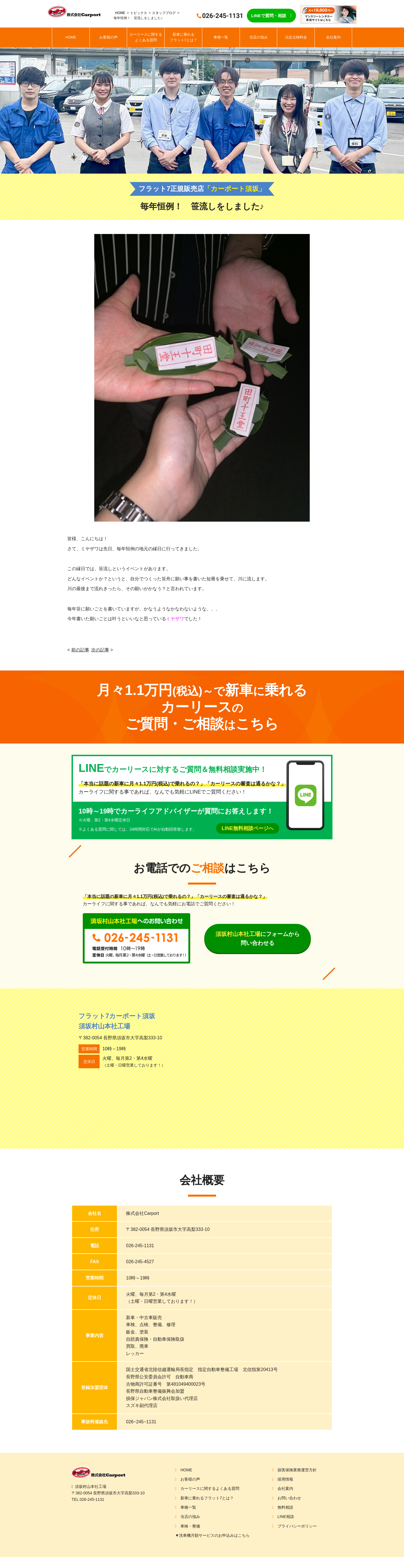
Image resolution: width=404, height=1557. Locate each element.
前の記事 (80, 649)
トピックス (138, 13)
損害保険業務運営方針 (297, 1470)
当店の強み (258, 37)
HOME (120, 13)
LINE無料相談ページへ (248, 828)
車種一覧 (221, 37)
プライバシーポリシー (297, 1526)
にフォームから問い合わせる (257, 938)
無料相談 (285, 1507)
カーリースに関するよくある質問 (145, 37)
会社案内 (333, 37)
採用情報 (285, 1479)
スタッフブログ (164, 13)
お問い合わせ (289, 1498)
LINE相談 (285, 1516)
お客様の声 (108, 37)
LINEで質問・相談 (268, 15)
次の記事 (100, 649)
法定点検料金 (296, 37)
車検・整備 (190, 1526)
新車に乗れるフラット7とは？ (183, 37)
